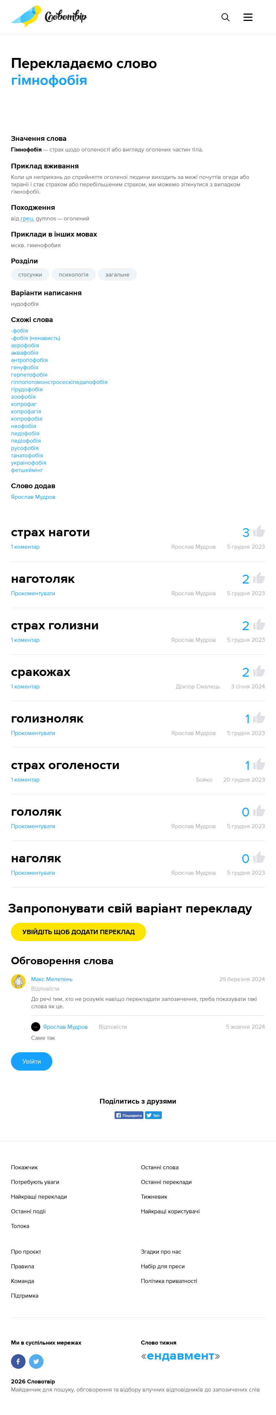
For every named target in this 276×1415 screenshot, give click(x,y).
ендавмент (181, 1356)
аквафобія (24, 352)
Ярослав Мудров (33, 496)
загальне (117, 274)
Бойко (204, 779)
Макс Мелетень (51, 979)
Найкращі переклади (39, 1196)
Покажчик (24, 1167)
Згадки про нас (161, 1251)
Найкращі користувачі (170, 1211)
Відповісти (45, 988)
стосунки (30, 274)
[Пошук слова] (225, 17)
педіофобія (26, 440)
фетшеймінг (27, 470)
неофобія (23, 426)
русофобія (25, 448)
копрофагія (26, 411)
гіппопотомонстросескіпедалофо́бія (59, 382)
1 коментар (25, 546)
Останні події (28, 1211)
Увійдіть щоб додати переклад (78, 932)
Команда (22, 1280)
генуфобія (24, 367)
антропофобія (29, 360)
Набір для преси (163, 1266)
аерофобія (25, 345)
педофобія (25, 433)
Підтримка (24, 1295)
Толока (20, 1225)
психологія (74, 274)
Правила (22, 1266)
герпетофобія (29, 374)
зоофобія (23, 396)
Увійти (31, 1061)
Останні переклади (166, 1181)
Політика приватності (169, 1280)
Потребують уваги (35, 1181)
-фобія (19, 330)
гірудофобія (27, 389)
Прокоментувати (33, 593)
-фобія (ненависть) (35, 337)
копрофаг (24, 404)
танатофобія (27, 455)
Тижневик (154, 1196)
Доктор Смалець (198, 686)
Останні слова (160, 1167)
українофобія (28, 462)
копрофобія (26, 418)
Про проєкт (26, 1251)
